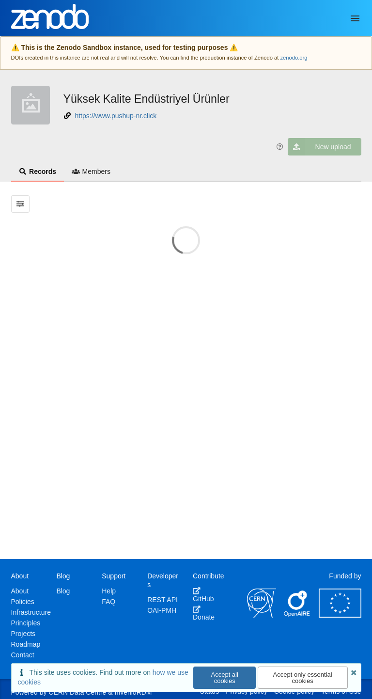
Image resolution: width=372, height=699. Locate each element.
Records (38, 171)
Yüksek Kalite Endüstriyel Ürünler (146, 99)
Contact (22, 655)
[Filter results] (20, 204)
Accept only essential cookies (302, 677)
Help (109, 591)
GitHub (203, 595)
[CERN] (261, 615)
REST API (162, 600)
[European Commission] (340, 615)
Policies (22, 602)
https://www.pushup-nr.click (115, 116)
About (20, 591)
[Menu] (355, 18)
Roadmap (26, 644)
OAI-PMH (161, 610)
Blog (63, 591)
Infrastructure (31, 612)
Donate (204, 613)
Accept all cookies (224, 677)
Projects (23, 633)
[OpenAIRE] (297, 615)
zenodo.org (293, 58)
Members (91, 171)
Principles (26, 623)
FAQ (108, 602)
